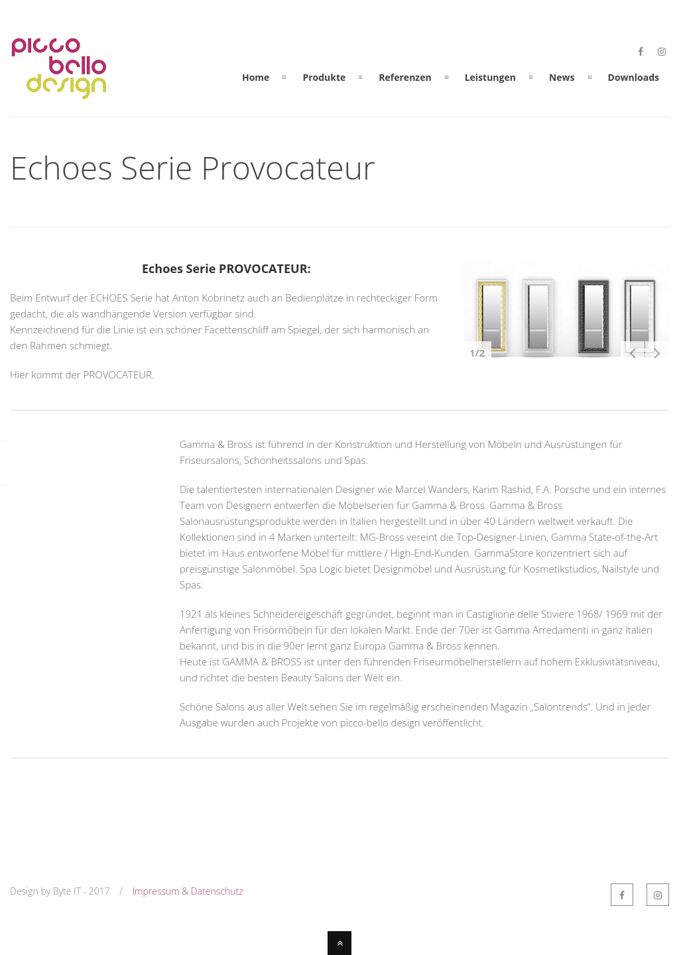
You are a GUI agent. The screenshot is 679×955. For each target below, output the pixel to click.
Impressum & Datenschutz (188, 891)
